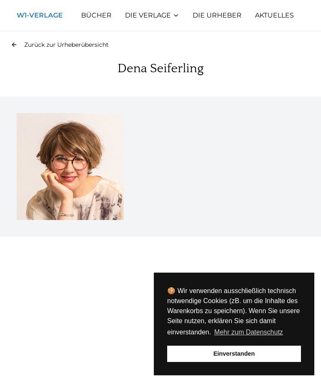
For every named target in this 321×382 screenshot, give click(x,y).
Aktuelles (274, 15)
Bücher (96, 15)
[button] (60, 44)
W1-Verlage (40, 15)
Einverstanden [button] (234, 353)
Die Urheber (217, 15)
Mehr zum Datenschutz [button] (248, 332)
